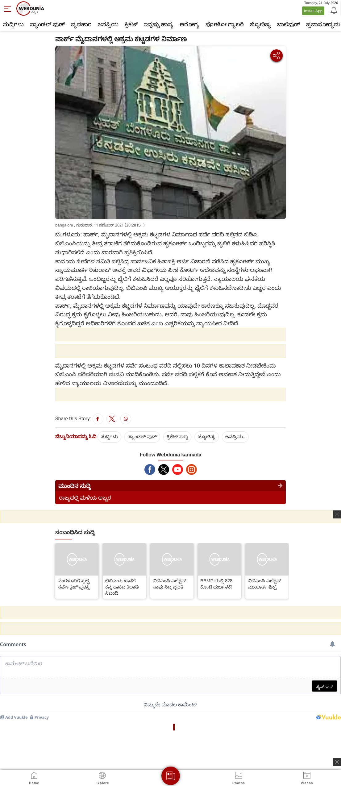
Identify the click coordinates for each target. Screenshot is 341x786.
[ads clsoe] (337, 762)
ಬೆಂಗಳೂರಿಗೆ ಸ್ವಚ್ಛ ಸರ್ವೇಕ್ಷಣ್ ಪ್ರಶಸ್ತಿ (74, 583)
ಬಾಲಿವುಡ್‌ (288, 24)
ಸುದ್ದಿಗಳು (13, 24)
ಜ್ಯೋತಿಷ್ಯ (260, 24)
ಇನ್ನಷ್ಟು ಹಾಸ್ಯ (158, 24)
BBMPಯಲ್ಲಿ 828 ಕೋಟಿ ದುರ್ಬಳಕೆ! (216, 583)
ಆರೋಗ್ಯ (189, 24)
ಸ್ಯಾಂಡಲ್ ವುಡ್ (47, 24)
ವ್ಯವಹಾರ (81, 24)
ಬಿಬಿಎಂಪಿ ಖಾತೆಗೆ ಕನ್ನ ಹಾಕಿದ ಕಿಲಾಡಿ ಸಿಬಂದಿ (122, 586)
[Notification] (333, 10)
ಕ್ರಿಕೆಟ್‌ (131, 24)
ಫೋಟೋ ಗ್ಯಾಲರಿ (225, 24)
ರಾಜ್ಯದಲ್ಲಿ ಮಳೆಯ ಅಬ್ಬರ (85, 497)
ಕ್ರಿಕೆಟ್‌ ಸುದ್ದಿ (177, 436)
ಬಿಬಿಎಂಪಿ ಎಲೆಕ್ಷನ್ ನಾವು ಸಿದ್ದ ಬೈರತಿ (169, 583)
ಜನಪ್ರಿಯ (108, 24)
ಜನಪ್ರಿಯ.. (235, 436)
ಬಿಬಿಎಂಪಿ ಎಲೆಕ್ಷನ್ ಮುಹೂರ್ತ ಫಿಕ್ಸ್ (264, 583)
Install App (313, 11)
